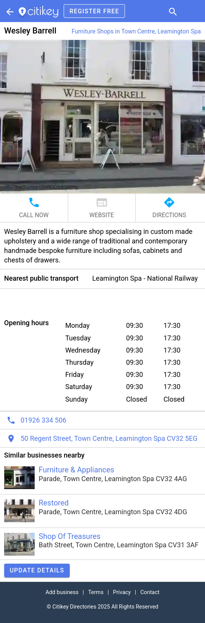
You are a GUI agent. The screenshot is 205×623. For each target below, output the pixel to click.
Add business (62, 592)
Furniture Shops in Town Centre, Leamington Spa (136, 31)
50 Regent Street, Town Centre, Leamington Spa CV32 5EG (109, 438)
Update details (37, 570)
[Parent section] (9, 11)
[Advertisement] (102, 300)
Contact (149, 592)
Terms (95, 592)
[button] (172, 11)
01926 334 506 (43, 420)
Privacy (122, 592)
